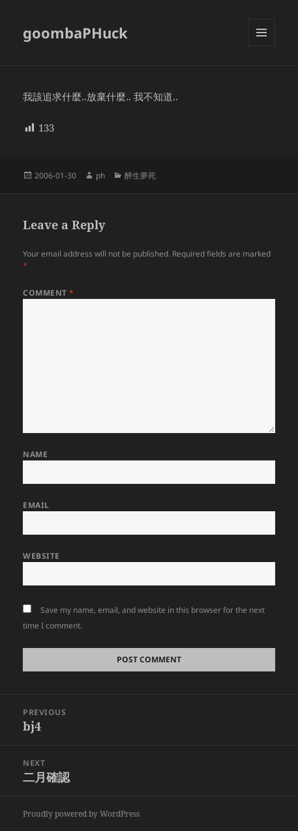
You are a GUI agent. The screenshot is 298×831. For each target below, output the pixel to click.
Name (35, 454)
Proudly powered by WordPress (81, 813)
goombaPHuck (75, 32)
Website (41, 555)
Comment (48, 292)
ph (100, 175)
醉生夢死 (140, 175)
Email (36, 505)
